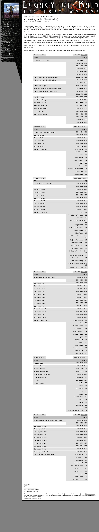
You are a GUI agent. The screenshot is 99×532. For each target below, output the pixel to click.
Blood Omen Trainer (29, 520)
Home (25, 16)
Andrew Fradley (84, 45)
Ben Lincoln (46, 21)
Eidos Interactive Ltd (90, 525)
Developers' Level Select (42, 60)
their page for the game (88, 28)
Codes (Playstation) (29, 518)
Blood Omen (32, 16)
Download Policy (36, 530)
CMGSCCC (35, 21)
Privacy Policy (27, 530)
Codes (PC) (27, 517)
